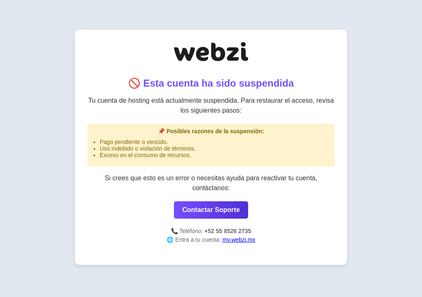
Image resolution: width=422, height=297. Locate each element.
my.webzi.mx (239, 239)
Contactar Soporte (211, 209)
